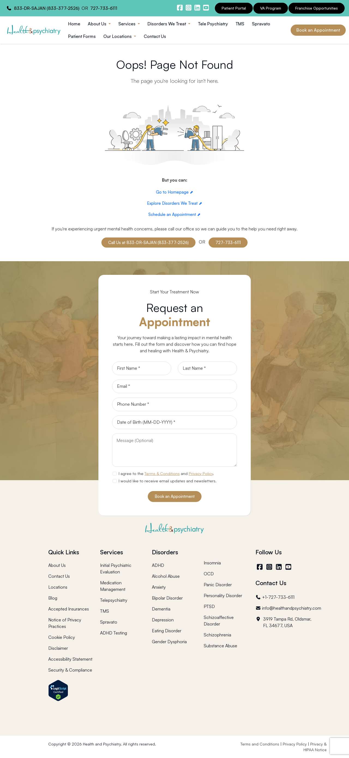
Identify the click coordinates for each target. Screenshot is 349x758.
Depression (163, 619)
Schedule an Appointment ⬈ (174, 214)
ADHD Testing (113, 633)
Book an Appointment (318, 30)
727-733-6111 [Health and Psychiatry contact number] (103, 8)
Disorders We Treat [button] (167, 23)
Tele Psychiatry (213, 23)
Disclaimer (58, 648)
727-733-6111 (228, 242)
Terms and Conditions (259, 744)
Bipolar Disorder (167, 598)
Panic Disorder (218, 584)
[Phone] (174, 404)
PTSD (209, 606)
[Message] (174, 450)
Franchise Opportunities (316, 8)
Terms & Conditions (162, 473)
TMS (240, 23)
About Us (57, 565)
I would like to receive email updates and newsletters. (167, 480)
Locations (57, 587)
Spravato (261, 23)
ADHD (158, 565)
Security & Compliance (70, 670)
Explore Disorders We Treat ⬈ (174, 203)
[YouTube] (289, 567)
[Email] (174, 386)
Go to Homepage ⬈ (174, 192)
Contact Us (155, 36)
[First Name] (141, 368)
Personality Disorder (223, 595)
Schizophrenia (217, 634)
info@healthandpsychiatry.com (288, 608)
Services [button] (127, 23)
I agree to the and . (166, 473)
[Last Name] (207, 368)
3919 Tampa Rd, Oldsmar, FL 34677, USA (283, 622)
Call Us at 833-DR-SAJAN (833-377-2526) (148, 242)
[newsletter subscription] (114, 481)
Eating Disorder (166, 630)
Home (74, 23)
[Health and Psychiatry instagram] (188, 7)
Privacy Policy (201, 473)
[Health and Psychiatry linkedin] (197, 7)
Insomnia (212, 563)
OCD (209, 573)
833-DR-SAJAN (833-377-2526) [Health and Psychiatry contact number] (46, 8)
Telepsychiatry (113, 600)
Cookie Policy (61, 637)
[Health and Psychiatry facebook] (180, 7)
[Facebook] (260, 567)
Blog (52, 598)
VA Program (270, 8)
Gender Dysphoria (169, 641)
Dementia (161, 609)
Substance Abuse (220, 645)
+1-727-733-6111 (274, 597)
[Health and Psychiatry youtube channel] (206, 7)
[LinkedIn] (279, 567)
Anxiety (159, 587)
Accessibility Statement (70, 659)
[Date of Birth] (174, 422)
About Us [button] (97, 23)
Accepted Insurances (68, 609)
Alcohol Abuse (166, 576)
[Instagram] (270, 567)
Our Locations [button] (118, 36)
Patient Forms (82, 36)
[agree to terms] (114, 474)
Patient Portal (234, 8)
